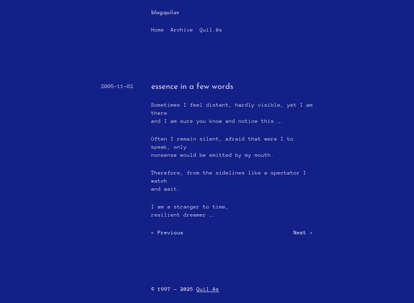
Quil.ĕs (211, 30)
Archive (182, 30)
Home (157, 30)
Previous (171, 232)
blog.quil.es (165, 13)
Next (300, 232)
